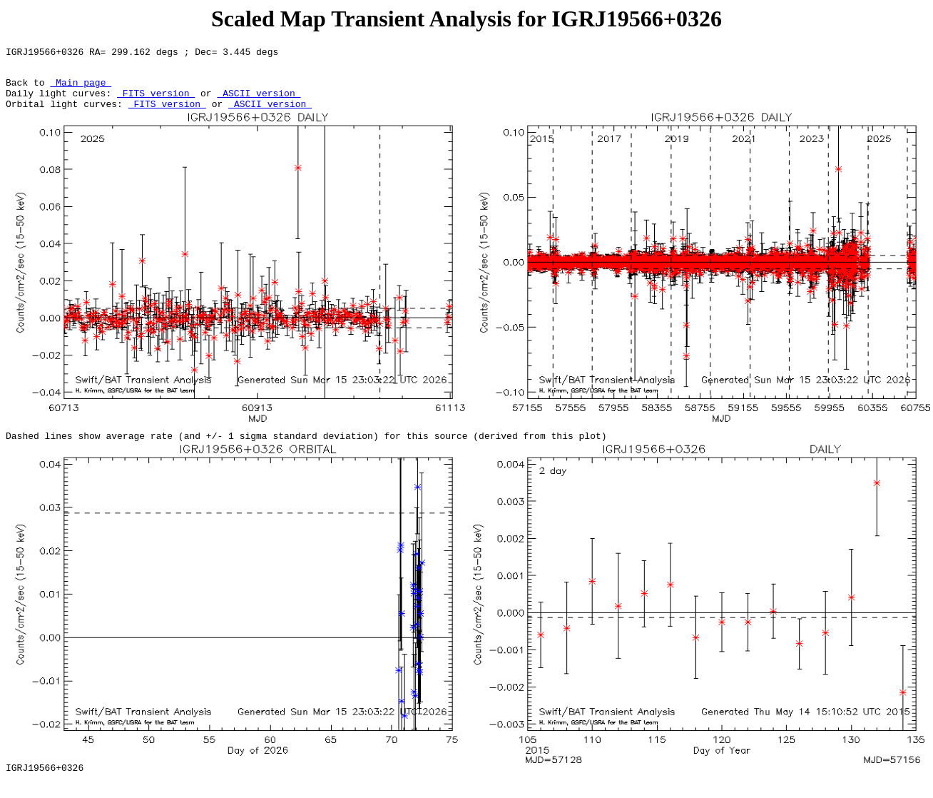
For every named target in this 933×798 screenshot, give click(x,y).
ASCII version (258, 101)
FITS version (156, 101)
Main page (80, 88)
